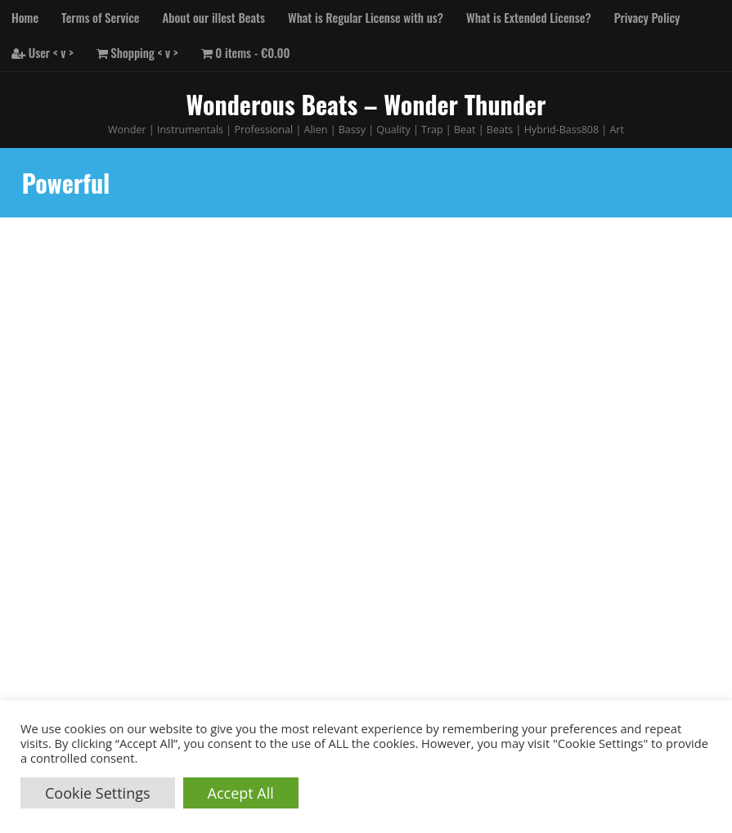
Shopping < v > (137, 52)
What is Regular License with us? (365, 17)
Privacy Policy (647, 17)
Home (24, 17)
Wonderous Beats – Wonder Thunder (366, 104)
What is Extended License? (528, 17)
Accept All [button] (241, 793)
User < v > (42, 52)
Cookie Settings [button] (97, 793)
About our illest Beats (214, 17)
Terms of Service (100, 17)
